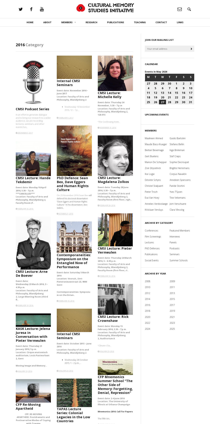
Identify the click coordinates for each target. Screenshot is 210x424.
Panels (173, 242)
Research (91, 22)
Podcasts (174, 248)
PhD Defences (152, 248)
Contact (161, 22)
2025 (172, 328)
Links (180, 22)
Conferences (151, 230)
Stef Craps (175, 156)
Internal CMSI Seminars (68, 83)
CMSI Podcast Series (32, 109)
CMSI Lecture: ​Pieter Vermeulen (115, 250)
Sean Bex (84, 195)
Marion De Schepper (156, 162)
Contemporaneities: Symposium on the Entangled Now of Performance (74, 261)
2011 (172, 287)
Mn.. (110, 412)
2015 (172, 299)
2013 (172, 293)
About (47, 22)
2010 (147, 287)
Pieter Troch (151, 191)
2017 (172, 305)
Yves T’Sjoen (176, 191)
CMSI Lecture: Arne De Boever (32, 273)
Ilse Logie (150, 174)
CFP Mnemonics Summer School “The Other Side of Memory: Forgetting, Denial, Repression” (115, 386)
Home (30, 22)
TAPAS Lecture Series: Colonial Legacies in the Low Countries (73, 414)
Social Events (152, 260)
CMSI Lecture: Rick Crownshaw (113, 318)
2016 (147, 305)
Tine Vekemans (178, 197)
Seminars (174, 254)
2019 (172, 310)
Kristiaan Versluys (154, 209)
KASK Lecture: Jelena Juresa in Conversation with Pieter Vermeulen (33, 334)
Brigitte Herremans (179, 168)
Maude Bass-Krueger (156, 144)
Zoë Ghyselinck (153, 168)
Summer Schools (179, 260)
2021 (172, 317)
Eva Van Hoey (152, 197)
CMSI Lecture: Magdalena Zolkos (113, 180)
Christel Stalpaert (154, 185)
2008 (147, 281)
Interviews (175, 236)
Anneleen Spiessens (180, 179)
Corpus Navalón (178, 174)
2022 (147, 322)
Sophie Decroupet (179, 162)
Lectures (149, 242)
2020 (147, 317)
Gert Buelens (151, 156)
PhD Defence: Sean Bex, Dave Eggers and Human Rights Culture (73, 184)
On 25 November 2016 (68, 195)
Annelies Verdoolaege (156, 203)
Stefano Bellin (177, 144)
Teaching (140, 22)
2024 (147, 328)
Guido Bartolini (177, 138)
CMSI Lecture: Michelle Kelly (109, 95)
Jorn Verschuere (178, 203)
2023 (172, 322)
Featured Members (180, 230)
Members (67, 22)
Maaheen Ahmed (154, 138)
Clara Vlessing (177, 209)
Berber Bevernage (154, 150)
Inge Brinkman (177, 150)
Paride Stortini (177, 185)
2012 (147, 293)
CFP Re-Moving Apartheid (29, 408)
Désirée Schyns (153, 179)
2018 (147, 310)
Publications (115, 22)
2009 (172, 281)
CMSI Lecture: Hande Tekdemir (33, 180)
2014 (147, 299)
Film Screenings (153, 236)
